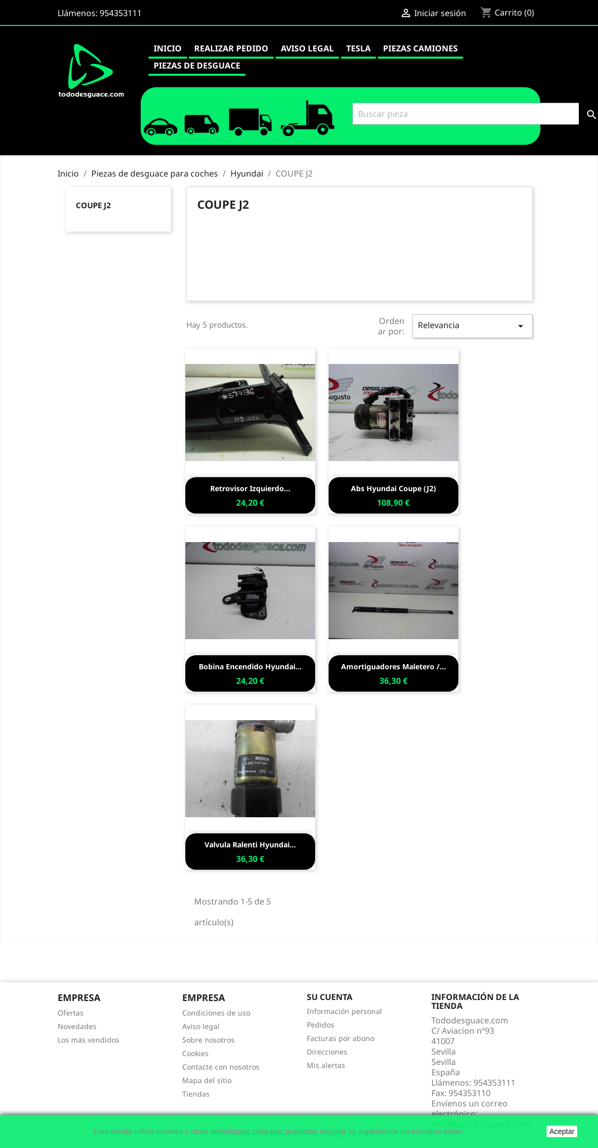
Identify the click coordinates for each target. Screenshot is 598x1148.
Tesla (358, 48)
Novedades (77, 1026)
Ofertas (71, 1013)
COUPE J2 (93, 205)
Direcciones (327, 1052)
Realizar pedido (231, 48)
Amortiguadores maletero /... (393, 666)
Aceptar (561, 1131)
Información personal (344, 1011)
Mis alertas (326, 1065)
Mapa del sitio (207, 1080)
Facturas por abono (340, 1038)
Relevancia (472, 325)
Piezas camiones (420, 48)
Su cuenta (329, 997)
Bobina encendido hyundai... (250, 666)
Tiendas (196, 1094)
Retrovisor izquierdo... (250, 488)
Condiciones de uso (216, 1013)
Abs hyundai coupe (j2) (393, 488)
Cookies (195, 1053)
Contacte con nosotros (221, 1067)
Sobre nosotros (208, 1040)
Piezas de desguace (197, 65)
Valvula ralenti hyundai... (250, 844)
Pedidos (320, 1025)
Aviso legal (307, 48)
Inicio (168, 48)
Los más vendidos (88, 1040)
